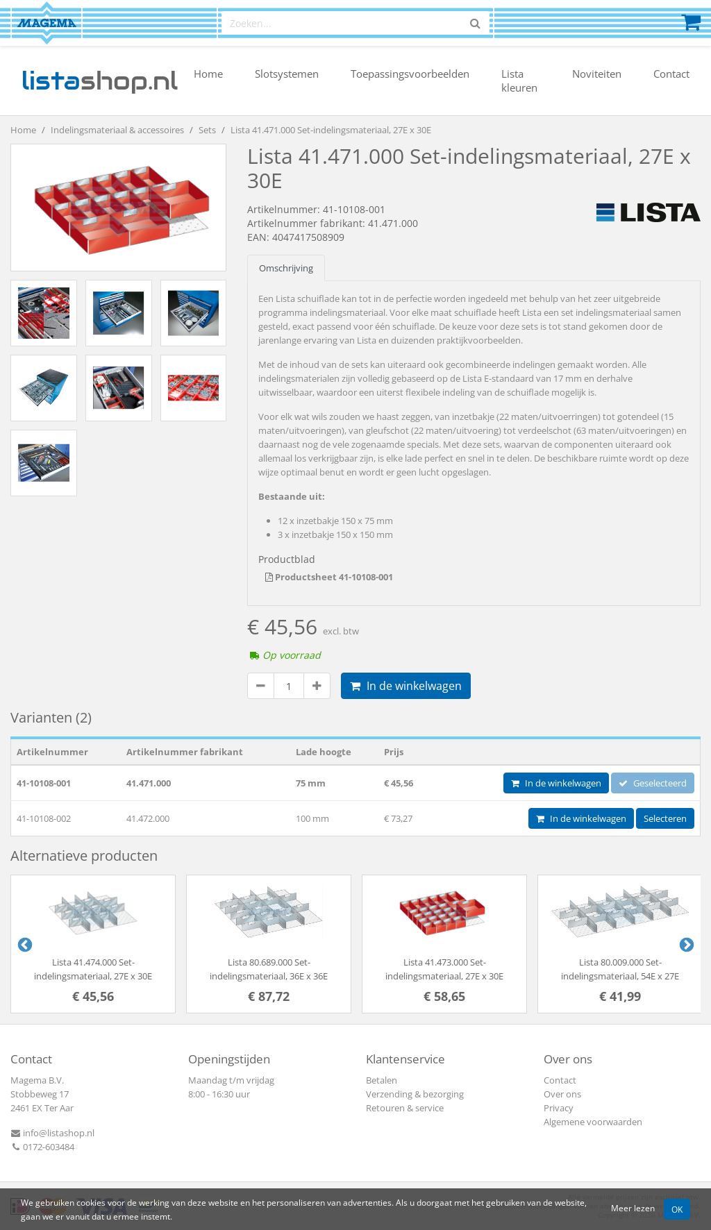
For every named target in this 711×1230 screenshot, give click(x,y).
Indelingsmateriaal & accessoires (117, 130)
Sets (207, 130)
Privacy (559, 1108)
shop (100, 80)
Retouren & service (405, 1108)
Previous (24, 944)
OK (677, 1209)
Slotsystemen (287, 74)
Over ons (562, 1094)
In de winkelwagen (406, 685)
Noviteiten (596, 74)
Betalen (381, 1080)
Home (208, 74)
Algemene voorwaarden (593, 1121)
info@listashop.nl (52, 1133)
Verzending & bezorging (415, 1094)
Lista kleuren (519, 80)
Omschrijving (286, 268)
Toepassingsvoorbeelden (410, 74)
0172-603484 (42, 1146)
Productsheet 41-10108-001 (329, 577)
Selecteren (665, 818)
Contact (671, 74)
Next (685, 944)
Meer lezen (633, 1207)
